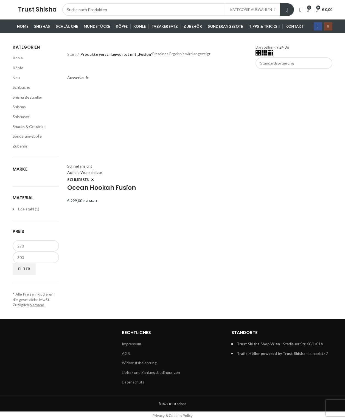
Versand (37, 304)
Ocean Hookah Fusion (101, 187)
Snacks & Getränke (29, 126)
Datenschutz (133, 382)
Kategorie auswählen (251, 9)
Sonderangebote (27, 136)
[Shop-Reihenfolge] (294, 63)
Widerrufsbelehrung (139, 362)
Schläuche (21, 87)
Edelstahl (26, 209)
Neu (16, 77)
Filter (24, 269)
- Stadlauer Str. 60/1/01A (280, 343)
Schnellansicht (79, 166)
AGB (126, 353)
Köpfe (18, 67)
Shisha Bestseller (27, 97)
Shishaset (21, 116)
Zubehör (20, 146)
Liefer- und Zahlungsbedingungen (151, 372)
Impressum (131, 343)
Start (71, 54)
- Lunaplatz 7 (282, 353)
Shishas (19, 106)
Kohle (18, 57)
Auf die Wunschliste (84, 172)
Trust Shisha (37, 9)
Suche (287, 9)
